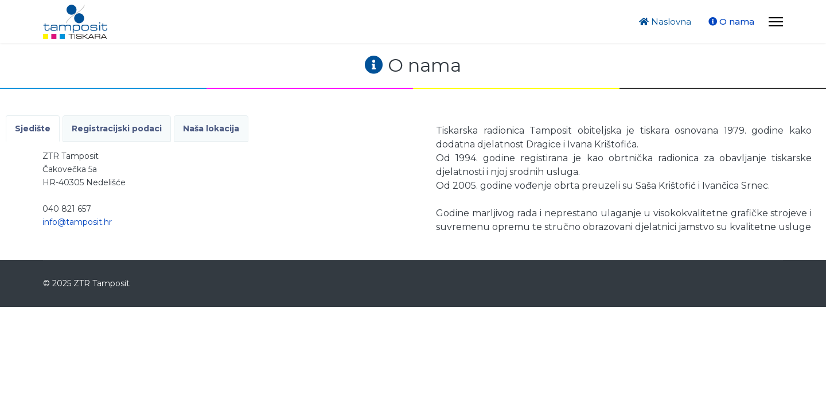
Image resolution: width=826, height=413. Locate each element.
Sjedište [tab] (32, 128)
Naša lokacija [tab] (211, 128)
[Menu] (776, 21)
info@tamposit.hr (77, 222)
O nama (731, 21)
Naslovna (665, 21)
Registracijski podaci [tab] (117, 128)
